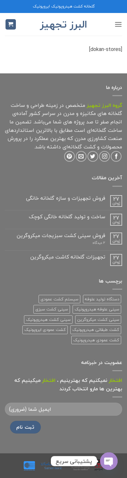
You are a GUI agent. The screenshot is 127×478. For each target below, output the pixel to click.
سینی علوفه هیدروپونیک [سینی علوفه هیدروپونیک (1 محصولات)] (97, 309)
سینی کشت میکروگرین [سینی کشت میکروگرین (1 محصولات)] (98, 319)
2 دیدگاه (90, 243)
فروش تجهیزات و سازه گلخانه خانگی (65, 198)
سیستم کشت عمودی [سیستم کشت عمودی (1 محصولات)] (59, 299)
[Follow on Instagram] (104, 156)
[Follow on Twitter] (92, 156)
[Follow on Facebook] (116, 156)
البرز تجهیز (63, 24)
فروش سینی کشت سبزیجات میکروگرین (61, 236)
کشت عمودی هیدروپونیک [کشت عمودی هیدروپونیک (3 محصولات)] (96, 340)
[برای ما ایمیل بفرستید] (81, 156)
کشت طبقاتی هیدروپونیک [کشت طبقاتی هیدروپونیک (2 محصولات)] (95, 329)
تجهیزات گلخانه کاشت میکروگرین (67, 257)
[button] (118, 24)
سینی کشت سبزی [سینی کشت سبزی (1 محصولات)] (51, 309)
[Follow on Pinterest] (69, 156)
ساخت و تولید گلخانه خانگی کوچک (67, 217)
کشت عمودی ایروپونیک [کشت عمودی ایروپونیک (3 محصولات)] (45, 329)
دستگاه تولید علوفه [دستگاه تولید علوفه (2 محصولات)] (102, 299)
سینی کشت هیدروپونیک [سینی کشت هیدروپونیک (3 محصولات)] (48, 319)
